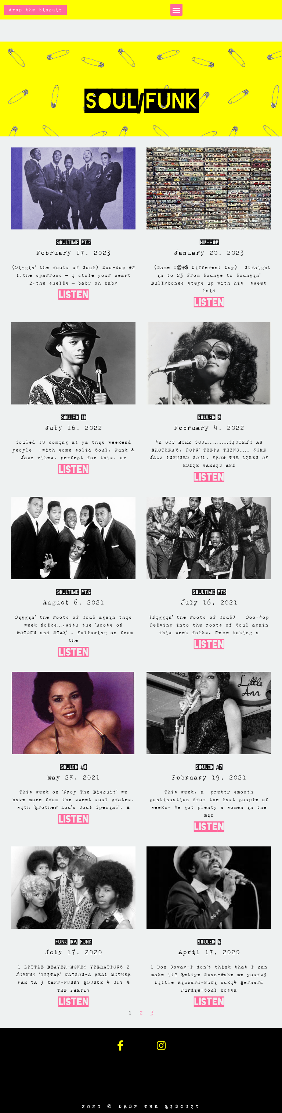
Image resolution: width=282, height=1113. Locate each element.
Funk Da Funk (73, 942)
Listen (73, 294)
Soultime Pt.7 (73, 242)
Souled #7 (209, 767)
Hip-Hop (209, 242)
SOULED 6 (209, 942)
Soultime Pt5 (208, 592)
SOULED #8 (73, 767)
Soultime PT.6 (73, 592)
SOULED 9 (209, 417)
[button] (176, 10)
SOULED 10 (73, 417)
